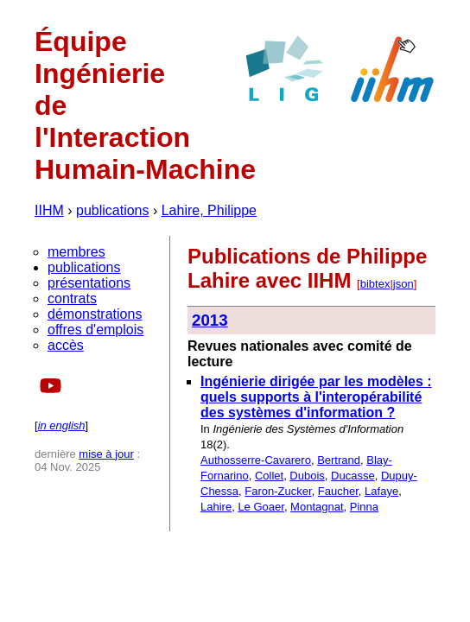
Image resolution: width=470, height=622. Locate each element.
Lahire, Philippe (209, 210)
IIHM (49, 210)
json (403, 283)
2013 (210, 320)
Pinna (364, 506)
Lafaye (381, 491)
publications (112, 210)
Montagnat (316, 506)
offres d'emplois (95, 329)
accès (66, 345)
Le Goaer (261, 506)
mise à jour (106, 453)
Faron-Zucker (278, 491)
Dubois (306, 475)
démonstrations (95, 314)
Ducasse (353, 475)
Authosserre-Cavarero (255, 460)
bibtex (375, 283)
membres (76, 251)
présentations (89, 283)
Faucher (338, 491)
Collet (269, 475)
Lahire (216, 506)
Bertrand (338, 460)
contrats (72, 298)
